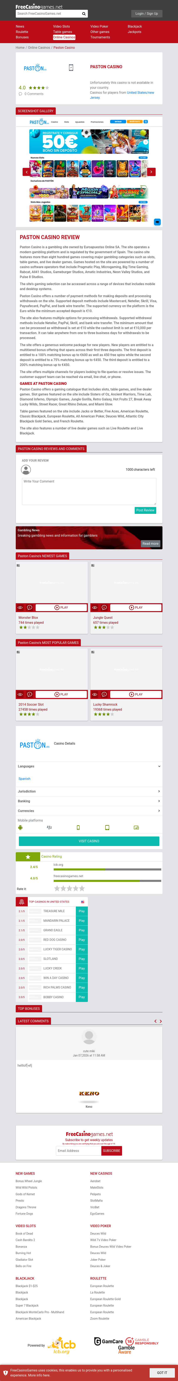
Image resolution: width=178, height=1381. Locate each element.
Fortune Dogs (24, 1215)
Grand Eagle (53, 931)
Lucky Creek (53, 969)
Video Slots (61, 26)
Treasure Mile (54, 912)
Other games (100, 32)
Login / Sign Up (147, 14)
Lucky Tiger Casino (58, 950)
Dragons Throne (26, 1208)
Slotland (51, 960)
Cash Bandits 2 (25, 1241)
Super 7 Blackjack (27, 1307)
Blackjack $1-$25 (27, 1287)
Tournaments (100, 37)
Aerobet (95, 1182)
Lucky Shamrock (105, 705)
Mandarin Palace (57, 922)
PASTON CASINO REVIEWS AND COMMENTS (51, 449)
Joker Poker (98, 1261)
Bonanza (21, 1248)
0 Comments (34, 94)
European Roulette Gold (105, 1300)
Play (82, 912)
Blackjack (135, 26)
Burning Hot (23, 1254)
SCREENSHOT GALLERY (35, 111)
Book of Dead (24, 1234)
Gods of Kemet (25, 1195)
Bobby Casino (54, 998)
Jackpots (135, 32)
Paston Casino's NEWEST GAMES (42, 556)
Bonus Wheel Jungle (29, 1182)
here (46, 1375)
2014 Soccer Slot (31, 705)
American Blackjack (28, 1320)
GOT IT (162, 1373)
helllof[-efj (25, 1067)
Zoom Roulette (99, 1320)
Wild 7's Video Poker (103, 1241)
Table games (62, 32)
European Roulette (102, 1287)
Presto (20, 1202)
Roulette (22, 32)
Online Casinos (64, 37)
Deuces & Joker (100, 1267)
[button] (27, 172)
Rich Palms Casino (57, 989)
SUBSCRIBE (111, 1152)
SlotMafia (96, 1202)
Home (20, 48)
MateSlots (96, 1189)
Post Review (145, 510)
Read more (151, 544)
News (20, 26)
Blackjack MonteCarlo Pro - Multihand (40, 1313)
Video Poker (99, 26)
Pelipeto (95, 1195)
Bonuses (22, 37)
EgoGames (97, 1215)
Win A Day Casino (56, 979)
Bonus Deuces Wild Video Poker (110, 1248)
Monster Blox (28, 618)
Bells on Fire (23, 1267)
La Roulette (97, 1294)
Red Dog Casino (55, 941)
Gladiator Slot (24, 1261)
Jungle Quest (103, 618)
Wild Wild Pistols (26, 1189)
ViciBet (94, 1208)
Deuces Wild (98, 1234)
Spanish (24, 779)
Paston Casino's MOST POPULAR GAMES (48, 643)
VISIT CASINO (89, 841)
